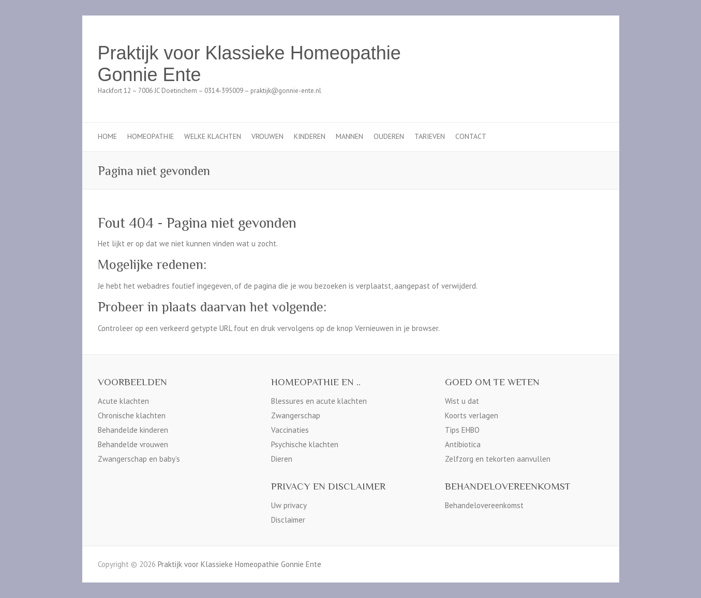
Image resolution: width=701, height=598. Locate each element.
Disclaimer (288, 520)
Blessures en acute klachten (319, 401)
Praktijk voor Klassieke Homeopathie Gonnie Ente (249, 63)
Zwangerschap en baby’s (139, 459)
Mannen (349, 136)
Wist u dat (462, 401)
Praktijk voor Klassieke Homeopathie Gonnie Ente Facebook (578, 53)
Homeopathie (150, 136)
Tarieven (429, 136)
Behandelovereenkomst (484, 505)
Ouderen (389, 136)
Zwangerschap (295, 415)
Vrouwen (267, 136)
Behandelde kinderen (133, 430)
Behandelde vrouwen (133, 444)
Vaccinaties (290, 430)
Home (107, 136)
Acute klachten (123, 401)
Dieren (281, 459)
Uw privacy (289, 505)
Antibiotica (463, 444)
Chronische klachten (132, 415)
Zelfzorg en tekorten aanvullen (497, 459)
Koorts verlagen (471, 415)
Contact (470, 136)
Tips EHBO (462, 430)
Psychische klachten (304, 444)
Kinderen (309, 136)
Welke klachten (212, 136)
